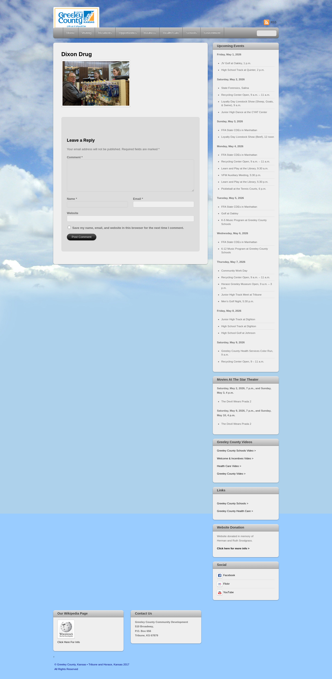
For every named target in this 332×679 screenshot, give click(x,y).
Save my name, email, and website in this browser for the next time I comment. (128, 228)
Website (72, 213)
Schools (191, 32)
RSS (273, 22)
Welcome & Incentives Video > (235, 458)
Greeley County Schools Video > (236, 450)
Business (150, 32)
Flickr (223, 583)
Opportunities (128, 32)
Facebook (226, 575)
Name (72, 198)
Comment (75, 157)
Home (58, 32)
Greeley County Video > (231, 473)
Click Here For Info (68, 641)
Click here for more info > (233, 548)
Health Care (171, 32)
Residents (105, 32)
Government (212, 32)
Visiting (87, 32)
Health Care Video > (229, 465)
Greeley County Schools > (232, 503)
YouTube (225, 592)
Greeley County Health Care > (235, 510)
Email (138, 198)
